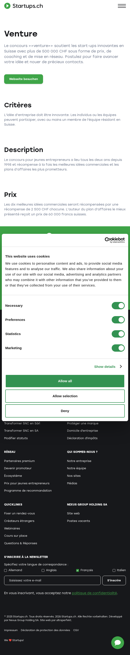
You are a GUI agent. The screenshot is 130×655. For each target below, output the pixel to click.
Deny (65, 411)
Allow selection (64, 396)
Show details (105, 367)
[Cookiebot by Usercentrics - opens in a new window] (105, 240)
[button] (121, 6)
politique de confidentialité (94, 593)
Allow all (65, 381)
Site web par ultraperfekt (55, 620)
